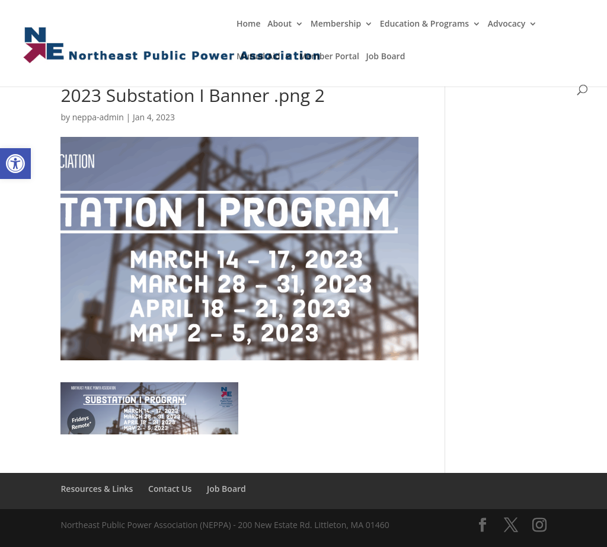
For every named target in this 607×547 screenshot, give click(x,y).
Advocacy (507, 24)
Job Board (385, 57)
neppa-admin (98, 117)
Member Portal (329, 57)
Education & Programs (424, 24)
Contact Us (169, 488)
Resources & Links (96, 488)
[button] (15, 163)
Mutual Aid (258, 57)
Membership (336, 24)
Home (249, 24)
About (279, 24)
